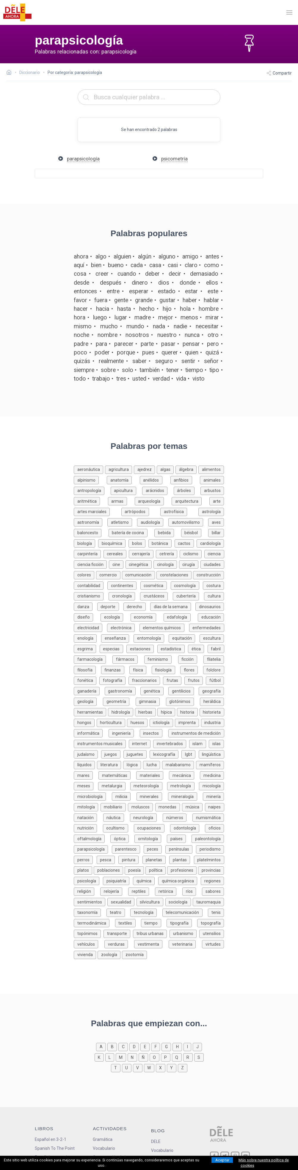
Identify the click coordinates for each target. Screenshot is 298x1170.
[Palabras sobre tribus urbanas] (151, 933)
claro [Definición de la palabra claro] (191, 265)
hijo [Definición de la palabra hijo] (167, 308)
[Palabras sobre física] (140, 669)
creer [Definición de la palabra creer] (102, 273)
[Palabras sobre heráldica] (212, 701)
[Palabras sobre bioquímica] (113, 543)
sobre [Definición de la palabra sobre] (108, 370)
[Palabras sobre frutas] (173, 680)
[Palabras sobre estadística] (172, 648)
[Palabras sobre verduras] (119, 943)
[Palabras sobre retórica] (168, 890)
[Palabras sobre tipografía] (182, 922)
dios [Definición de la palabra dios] (163, 282)
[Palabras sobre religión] (87, 890)
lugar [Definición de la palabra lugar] (121, 317)
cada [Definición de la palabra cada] (137, 265)
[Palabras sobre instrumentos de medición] (196, 732)
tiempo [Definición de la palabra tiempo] (194, 370)
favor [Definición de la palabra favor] (80, 300)
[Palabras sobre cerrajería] (142, 553)
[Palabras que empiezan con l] (110, 1057)
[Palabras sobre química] (145, 880)
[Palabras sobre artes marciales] (97, 511)
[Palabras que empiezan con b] (112, 1046)
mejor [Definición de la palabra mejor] (165, 317)
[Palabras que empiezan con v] (138, 1067)
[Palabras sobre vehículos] (89, 943)
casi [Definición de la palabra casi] (173, 265)
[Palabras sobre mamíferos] (210, 764)
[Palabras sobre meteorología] (148, 785)
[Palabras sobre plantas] (181, 859)
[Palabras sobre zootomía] (134, 954)
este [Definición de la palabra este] (213, 291)
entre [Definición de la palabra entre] (113, 291)
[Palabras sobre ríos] (192, 890)
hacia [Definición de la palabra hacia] (102, 308)
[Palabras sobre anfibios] (185, 479)
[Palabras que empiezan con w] (150, 1067)
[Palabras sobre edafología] (181, 616)
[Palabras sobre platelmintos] (209, 859)
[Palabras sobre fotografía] (113, 680)
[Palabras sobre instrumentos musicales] (101, 743)
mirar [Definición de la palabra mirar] (212, 317)
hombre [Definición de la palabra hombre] (209, 308)
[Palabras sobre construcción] (208, 574)
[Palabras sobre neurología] (146, 817)
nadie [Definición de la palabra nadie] (180, 326)
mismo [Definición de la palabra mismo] (83, 326)
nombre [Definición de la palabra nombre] (107, 335)
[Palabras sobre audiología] (152, 521)
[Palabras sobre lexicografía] (165, 753)
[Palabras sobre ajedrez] (145, 469)
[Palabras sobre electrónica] (123, 627)
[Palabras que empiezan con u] (127, 1067)
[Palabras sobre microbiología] (93, 796)
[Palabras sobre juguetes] (136, 753)
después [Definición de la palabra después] (110, 282)
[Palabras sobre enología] (87, 637)
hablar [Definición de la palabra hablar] (211, 300)
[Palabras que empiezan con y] (172, 1067)
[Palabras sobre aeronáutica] (89, 469)
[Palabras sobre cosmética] (155, 585)
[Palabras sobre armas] (121, 500)
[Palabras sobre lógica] (133, 764)
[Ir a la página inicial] (10, 73)
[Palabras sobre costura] (213, 585)
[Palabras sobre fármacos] (128, 658)
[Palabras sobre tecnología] (146, 912)
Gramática (102, 1139)
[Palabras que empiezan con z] (182, 1067)
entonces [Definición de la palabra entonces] (85, 291)
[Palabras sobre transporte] (118, 933)
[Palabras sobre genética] (154, 690)
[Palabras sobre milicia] (124, 796)
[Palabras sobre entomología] (151, 637)
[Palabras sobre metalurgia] (114, 785)
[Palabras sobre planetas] (155, 859)
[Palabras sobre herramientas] (91, 711)
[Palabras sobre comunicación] (139, 574)
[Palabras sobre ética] (197, 648)
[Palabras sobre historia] (188, 711)
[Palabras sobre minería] (213, 796)
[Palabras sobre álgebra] (186, 469)
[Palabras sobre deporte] (110, 606)
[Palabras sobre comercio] (109, 574)
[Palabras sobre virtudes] (213, 943)
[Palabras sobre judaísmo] (87, 753)
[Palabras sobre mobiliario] (114, 806)
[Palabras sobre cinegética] (140, 564)
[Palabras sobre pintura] (130, 859)
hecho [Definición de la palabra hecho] (147, 308)
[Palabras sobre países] (179, 838)
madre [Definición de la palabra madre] (142, 317)
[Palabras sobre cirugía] (189, 564)
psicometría (174, 159)
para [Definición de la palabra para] (101, 343)
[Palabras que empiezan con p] (166, 1057)
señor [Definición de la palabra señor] (211, 361)
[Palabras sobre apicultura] (126, 490)
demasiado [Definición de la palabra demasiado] (204, 273)
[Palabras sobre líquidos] (85, 764)
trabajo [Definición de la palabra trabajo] (101, 378)
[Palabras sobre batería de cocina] (132, 532)
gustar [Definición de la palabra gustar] (167, 300)
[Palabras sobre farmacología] (93, 658)
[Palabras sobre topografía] (210, 922)
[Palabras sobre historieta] (212, 711)
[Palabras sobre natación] (88, 817)
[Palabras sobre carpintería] (88, 553)
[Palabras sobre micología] (211, 785)
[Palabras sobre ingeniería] (124, 732)
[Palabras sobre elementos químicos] (164, 627)
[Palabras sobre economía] (147, 616)
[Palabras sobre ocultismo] (118, 827)
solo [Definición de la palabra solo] (127, 370)
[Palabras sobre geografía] (211, 690)
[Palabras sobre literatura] (110, 764)
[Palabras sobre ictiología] (162, 722)
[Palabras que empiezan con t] (116, 1067)
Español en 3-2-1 (50, 1139)
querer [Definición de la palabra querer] (169, 352)
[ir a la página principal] (17, 12)
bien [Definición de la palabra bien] (96, 265)
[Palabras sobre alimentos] (211, 469)
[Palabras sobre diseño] (87, 616)
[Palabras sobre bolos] (138, 543)
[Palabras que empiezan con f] (156, 1046)
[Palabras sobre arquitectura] (190, 500)
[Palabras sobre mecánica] (184, 775)
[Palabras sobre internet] (141, 743)
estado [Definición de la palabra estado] (166, 291)
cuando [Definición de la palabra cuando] (126, 273)
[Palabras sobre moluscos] (141, 806)
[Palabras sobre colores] (85, 574)
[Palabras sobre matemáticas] (117, 775)
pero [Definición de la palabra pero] (213, 343)
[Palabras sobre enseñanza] (117, 637)
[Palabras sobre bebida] (167, 532)
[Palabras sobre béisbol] (194, 532)
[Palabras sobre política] (156, 869)
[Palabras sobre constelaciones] (174, 574)
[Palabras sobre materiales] (152, 775)
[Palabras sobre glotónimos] (183, 701)
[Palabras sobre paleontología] (208, 838)
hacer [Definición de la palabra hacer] (81, 308)
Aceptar (222, 1160)
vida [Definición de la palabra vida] (181, 378)
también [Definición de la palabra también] (149, 370)
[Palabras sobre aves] (216, 521)
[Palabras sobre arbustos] (212, 490)
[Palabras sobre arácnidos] (158, 490)
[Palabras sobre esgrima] (86, 648)
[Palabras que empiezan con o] (155, 1057)
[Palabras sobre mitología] (87, 806)
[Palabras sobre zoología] (110, 954)
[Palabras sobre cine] (117, 564)
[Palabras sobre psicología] (88, 880)
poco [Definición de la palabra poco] (80, 352)
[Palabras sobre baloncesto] (91, 532)
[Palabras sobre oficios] (214, 827)
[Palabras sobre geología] (88, 701)
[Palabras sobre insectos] (154, 732)
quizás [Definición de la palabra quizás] (82, 361)
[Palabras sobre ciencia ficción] (91, 564)
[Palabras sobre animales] (212, 479)
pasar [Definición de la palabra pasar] (168, 343)
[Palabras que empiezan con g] (166, 1046)
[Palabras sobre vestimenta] (151, 943)
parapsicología (83, 159)
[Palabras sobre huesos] (138, 722)
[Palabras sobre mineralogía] (185, 796)
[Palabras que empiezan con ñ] (144, 1057)
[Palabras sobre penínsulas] (180, 848)
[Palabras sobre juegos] (112, 753)
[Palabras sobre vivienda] (86, 954)
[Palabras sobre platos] (84, 869)
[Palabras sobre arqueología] (153, 500)
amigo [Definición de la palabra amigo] (190, 256)
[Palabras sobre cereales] (116, 553)
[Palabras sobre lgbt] (189, 753)
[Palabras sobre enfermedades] (206, 627)
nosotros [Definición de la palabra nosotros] (137, 335)
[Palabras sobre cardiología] (210, 543)
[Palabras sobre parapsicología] (93, 848)
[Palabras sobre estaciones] (141, 648)
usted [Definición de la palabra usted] (139, 378)
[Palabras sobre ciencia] (214, 553)
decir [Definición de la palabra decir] (175, 273)
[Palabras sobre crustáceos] (156, 595)
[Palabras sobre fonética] (86, 680)
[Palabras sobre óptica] (122, 838)
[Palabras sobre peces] (154, 848)
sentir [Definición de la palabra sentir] (188, 361)
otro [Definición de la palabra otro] (213, 335)
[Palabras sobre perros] (85, 859)
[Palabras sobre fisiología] (166, 669)
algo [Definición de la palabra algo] (100, 256)
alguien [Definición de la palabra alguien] (122, 256)
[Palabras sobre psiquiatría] (118, 880)
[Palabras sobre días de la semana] (172, 606)
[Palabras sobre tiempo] (154, 922)
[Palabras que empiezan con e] (145, 1046)
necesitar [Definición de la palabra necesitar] (207, 326)
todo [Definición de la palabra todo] (80, 378)
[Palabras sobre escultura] (212, 637)
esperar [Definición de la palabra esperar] (138, 291)
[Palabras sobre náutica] (116, 817)
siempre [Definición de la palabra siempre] (84, 370)
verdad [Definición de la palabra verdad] (161, 378)
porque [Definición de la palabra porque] (126, 352)
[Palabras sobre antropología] (92, 490)
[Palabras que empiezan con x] (161, 1067)
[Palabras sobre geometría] (119, 701)
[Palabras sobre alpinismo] (90, 479)
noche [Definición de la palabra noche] (81, 335)
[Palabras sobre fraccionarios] (145, 680)
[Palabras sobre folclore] (213, 669)
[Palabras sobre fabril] (216, 648)
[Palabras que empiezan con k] (100, 1057)
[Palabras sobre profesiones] (182, 869)
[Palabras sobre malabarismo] (179, 764)
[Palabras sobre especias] (113, 648)
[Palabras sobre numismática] (208, 817)
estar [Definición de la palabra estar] (191, 291)
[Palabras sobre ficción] (191, 658)
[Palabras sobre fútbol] (215, 680)
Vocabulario (104, 1148)
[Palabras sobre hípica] (167, 711)
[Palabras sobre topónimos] (88, 933)
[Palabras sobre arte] (216, 500)
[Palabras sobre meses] (86, 785)
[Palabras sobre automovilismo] (188, 521)
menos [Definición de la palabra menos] (189, 317)
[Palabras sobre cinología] (166, 564)
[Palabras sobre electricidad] (90, 627)
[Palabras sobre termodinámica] (94, 922)
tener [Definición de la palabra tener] (172, 370)
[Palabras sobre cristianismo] (91, 595)
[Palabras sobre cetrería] (168, 553)
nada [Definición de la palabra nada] (159, 326)
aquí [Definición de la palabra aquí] (79, 265)
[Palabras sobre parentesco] (128, 848)
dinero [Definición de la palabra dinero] (140, 282)
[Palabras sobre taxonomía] (90, 912)
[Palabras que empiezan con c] (123, 1046)
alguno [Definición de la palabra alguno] (167, 256)
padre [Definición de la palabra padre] (81, 343)
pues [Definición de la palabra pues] (148, 352)
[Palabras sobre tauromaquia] (208, 901)
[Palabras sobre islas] (216, 743)
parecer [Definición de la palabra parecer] (124, 343)
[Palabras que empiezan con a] (101, 1046)
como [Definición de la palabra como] (211, 265)
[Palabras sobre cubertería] (188, 595)
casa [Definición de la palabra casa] (155, 265)
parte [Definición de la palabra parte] (147, 343)
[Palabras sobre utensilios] (211, 933)
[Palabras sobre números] (177, 817)
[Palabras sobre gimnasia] (151, 701)
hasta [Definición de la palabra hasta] (124, 308)
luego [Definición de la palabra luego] (100, 317)
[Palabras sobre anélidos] (155, 479)
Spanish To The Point (55, 1148)
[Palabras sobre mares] (86, 775)
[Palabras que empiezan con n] (133, 1057)
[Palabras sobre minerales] (152, 796)
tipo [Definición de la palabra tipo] (214, 370)
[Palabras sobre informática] (91, 732)
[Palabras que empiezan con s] (199, 1057)
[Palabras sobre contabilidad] (90, 585)
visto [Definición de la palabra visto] (198, 378)
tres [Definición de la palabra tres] (121, 378)
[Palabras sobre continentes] (123, 585)
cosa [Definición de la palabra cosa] (80, 273)
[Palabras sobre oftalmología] (92, 838)
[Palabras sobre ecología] (116, 616)
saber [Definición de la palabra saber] (139, 361)
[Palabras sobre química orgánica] (179, 880)
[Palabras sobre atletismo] (122, 521)
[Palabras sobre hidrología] (121, 711)
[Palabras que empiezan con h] (177, 1046)
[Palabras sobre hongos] (85, 722)
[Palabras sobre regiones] (212, 880)
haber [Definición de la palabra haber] (190, 300)
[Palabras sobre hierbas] (146, 711)
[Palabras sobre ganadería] (89, 690)
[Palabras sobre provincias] (211, 869)
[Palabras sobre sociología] (179, 901)
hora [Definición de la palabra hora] (79, 317)
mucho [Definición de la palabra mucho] (109, 326)
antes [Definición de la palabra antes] (212, 256)
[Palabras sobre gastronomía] (122, 690)
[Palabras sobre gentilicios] (183, 690)
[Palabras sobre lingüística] (211, 753)
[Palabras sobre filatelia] (213, 658)
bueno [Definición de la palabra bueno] (116, 265)
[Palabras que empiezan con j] (197, 1046)
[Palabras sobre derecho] (136, 606)
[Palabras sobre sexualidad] (122, 901)
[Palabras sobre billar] (216, 532)
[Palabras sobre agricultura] (119, 469)
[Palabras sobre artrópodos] (140, 511)
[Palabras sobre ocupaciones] (152, 827)
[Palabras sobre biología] (86, 543)
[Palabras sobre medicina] (212, 775)
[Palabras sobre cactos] (186, 543)
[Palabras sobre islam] (199, 743)
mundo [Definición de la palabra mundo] (135, 326)
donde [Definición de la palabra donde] (188, 282)
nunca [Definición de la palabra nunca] (192, 335)
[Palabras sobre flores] (191, 669)
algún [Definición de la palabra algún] (144, 256)
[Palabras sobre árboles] (187, 490)
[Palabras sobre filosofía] (87, 669)
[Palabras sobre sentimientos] (90, 901)
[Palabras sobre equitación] (184, 637)
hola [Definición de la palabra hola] (185, 308)
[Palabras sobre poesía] (135, 869)
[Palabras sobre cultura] (214, 595)
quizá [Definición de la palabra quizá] (212, 352)
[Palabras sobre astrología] (211, 511)
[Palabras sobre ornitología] (150, 838)
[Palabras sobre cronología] (124, 595)
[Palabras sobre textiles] (128, 922)
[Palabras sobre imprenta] (188, 722)
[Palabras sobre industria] (212, 722)
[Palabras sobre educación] (211, 616)
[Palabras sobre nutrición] (88, 827)
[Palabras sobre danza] (85, 606)
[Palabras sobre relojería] (114, 890)
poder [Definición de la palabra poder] (102, 352)
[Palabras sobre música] (193, 806)
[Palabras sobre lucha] (152, 764)
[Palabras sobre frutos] (195, 680)
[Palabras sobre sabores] (213, 890)
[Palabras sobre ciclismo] (192, 553)
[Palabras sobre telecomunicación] (185, 912)
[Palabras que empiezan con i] (188, 1046)
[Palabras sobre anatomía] (123, 479)
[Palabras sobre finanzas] (115, 669)
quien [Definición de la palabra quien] (191, 352)
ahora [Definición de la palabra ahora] (81, 256)
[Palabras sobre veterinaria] (185, 943)
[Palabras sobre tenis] (216, 912)
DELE (156, 1141)
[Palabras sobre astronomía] (90, 521)
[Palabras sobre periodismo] (210, 848)
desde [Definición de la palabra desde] (81, 282)
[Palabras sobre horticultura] (112, 722)
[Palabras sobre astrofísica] (179, 511)
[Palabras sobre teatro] (118, 912)
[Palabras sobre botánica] (161, 543)
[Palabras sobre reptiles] (141, 890)
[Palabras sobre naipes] (214, 806)
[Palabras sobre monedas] (168, 806)
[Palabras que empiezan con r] (188, 1057)
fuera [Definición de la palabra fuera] (100, 300)
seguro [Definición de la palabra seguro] (164, 361)
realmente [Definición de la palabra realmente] (111, 361)
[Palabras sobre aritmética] (91, 500)
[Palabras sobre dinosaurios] (209, 606)
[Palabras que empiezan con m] (122, 1057)
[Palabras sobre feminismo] (161, 658)
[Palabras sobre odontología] (187, 827)
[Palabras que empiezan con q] (177, 1057)
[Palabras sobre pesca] (107, 859)
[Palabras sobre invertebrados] (171, 743)
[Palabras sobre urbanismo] (184, 933)
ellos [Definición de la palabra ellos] (212, 282)
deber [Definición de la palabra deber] (152, 273)
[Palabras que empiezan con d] (134, 1046)
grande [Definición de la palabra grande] (144, 300)
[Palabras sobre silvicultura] (151, 901)
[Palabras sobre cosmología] (187, 585)
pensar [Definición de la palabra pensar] (191, 343)
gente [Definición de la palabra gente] (121, 300)
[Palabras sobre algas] (166, 469)
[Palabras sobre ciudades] (212, 564)
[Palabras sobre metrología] (183, 785)
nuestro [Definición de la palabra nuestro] (167, 335)
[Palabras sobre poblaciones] (109, 869)
